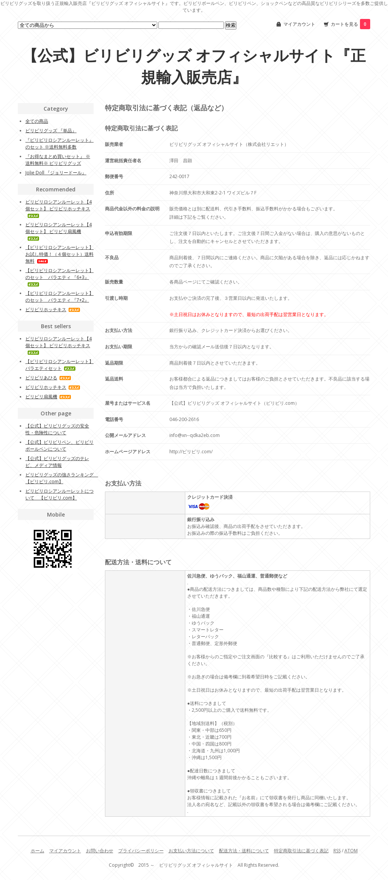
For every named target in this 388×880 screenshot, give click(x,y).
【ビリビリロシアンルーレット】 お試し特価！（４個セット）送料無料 (59, 254)
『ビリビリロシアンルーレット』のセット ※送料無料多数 (59, 143)
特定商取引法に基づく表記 (301, 850)
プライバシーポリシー (141, 850)
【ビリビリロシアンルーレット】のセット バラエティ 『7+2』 (59, 296)
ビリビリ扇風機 (48, 396)
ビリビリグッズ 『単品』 (51, 130)
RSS (337, 850)
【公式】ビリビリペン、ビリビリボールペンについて (59, 445)
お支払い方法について (191, 850)
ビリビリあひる (48, 377)
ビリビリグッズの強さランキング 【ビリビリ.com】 (61, 478)
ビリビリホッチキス (52, 309)
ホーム (37, 850)
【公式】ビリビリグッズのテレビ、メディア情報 (57, 461)
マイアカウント (299, 24)
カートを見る (350, 24)
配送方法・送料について (244, 850)
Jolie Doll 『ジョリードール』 (55, 172)
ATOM (351, 850)
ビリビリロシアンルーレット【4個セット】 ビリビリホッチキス (58, 208)
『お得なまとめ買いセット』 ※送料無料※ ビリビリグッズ (57, 159)
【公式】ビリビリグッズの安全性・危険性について (57, 429)
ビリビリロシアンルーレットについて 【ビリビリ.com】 (59, 494)
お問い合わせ (99, 850)
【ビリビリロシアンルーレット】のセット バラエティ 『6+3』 (59, 277)
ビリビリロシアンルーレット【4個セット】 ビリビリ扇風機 (58, 231)
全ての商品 (36, 121)
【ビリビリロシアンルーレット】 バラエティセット (59, 364)
